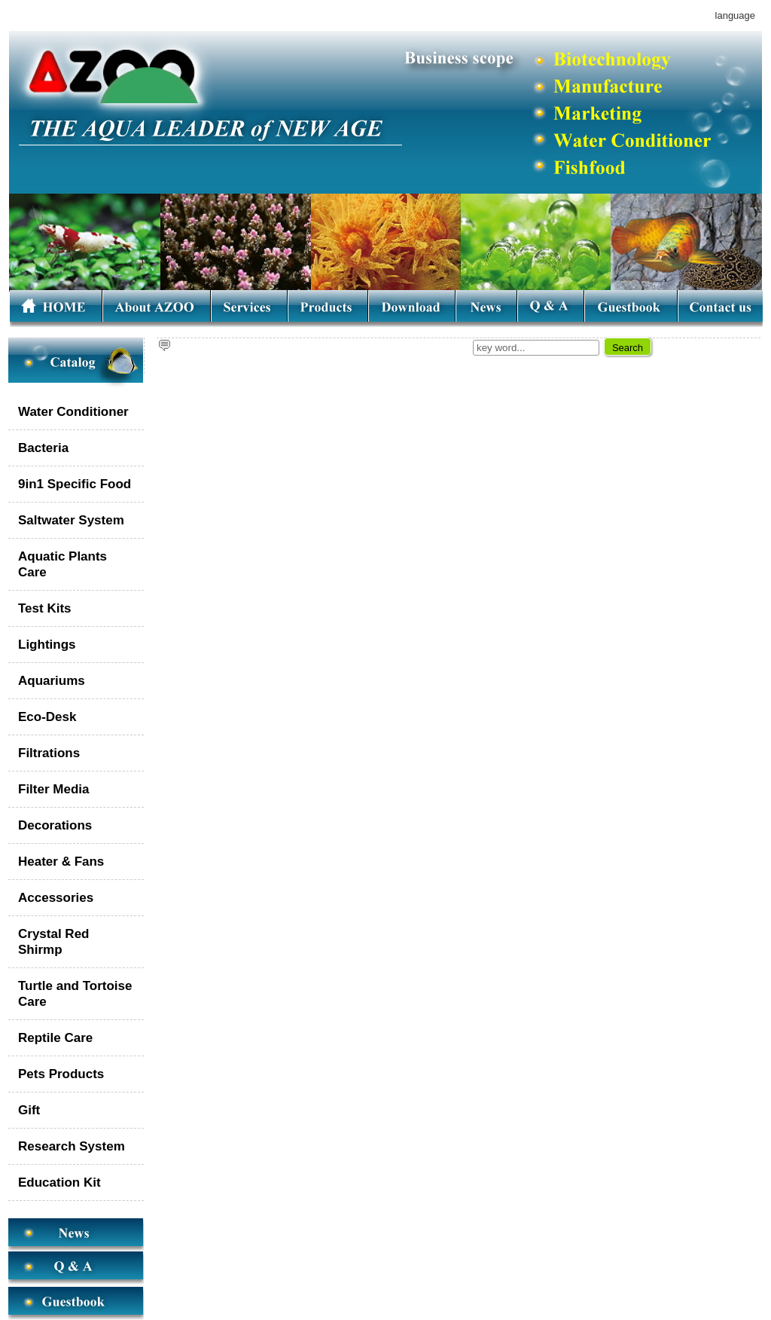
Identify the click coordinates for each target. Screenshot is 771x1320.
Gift (29, 1110)
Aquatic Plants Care (62, 564)
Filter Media (53, 789)
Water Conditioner (73, 412)
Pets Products (61, 1074)
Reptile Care (55, 1038)
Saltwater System (71, 520)
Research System (71, 1146)
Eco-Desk (47, 717)
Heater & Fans (61, 861)
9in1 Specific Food (74, 484)
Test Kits (45, 608)
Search (627, 347)
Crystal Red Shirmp (53, 942)
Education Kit (59, 1182)
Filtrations (49, 753)
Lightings (46, 644)
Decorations (55, 825)
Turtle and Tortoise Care (75, 994)
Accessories (55, 898)
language (735, 15)
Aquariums (51, 681)
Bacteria (43, 448)
